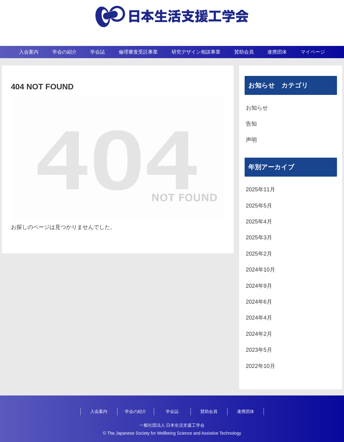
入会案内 (98, 411)
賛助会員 (208, 411)
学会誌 (172, 411)
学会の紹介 (135, 411)
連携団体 (245, 411)
